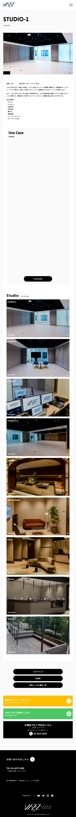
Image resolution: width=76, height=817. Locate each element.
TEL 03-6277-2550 (15, 768)
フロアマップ (38, 671)
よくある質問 (35, 780)
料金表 (38, 678)
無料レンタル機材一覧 (38, 685)
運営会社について (24, 780)
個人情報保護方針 (12, 780)
